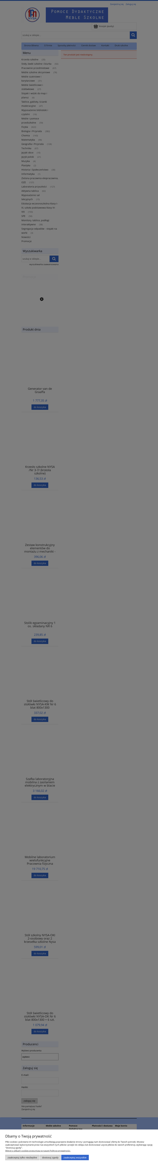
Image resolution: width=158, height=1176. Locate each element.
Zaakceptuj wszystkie (75, 1157)
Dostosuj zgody (50, 1157)
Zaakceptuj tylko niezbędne (22, 1157)
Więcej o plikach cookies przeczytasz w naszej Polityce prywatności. (38, 1150)
